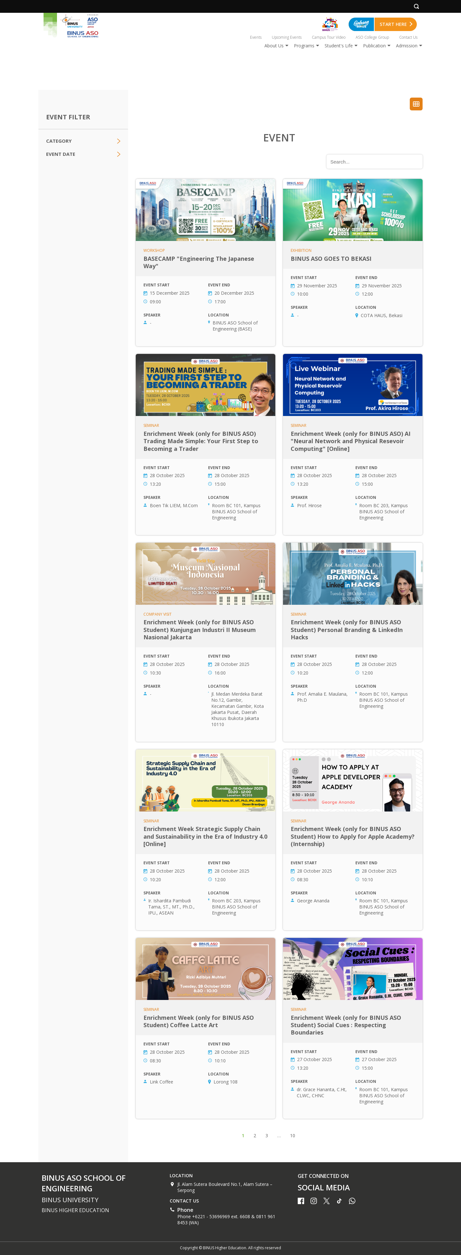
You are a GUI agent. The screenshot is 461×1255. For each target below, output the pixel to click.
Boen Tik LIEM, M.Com (174, 505)
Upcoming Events (287, 37)
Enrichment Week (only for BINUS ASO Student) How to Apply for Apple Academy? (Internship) (353, 839)
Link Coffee (161, 1082)
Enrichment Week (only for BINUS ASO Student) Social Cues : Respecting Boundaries (353, 1028)
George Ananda (313, 901)
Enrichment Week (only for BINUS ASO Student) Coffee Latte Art (205, 1028)
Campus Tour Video (328, 37)
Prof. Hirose (309, 505)
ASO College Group (372, 37)
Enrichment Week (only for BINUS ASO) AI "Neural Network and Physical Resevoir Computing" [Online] (353, 444)
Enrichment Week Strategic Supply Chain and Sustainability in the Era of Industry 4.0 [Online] (205, 839)
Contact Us (408, 37)
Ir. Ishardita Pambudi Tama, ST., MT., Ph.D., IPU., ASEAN (171, 907)
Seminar (151, 425)
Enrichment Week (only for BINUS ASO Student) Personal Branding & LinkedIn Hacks (353, 642)
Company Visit (157, 614)
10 (292, 1135)
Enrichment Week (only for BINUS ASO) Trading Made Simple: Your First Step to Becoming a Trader (205, 444)
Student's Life (339, 46)
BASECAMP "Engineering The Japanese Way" (205, 262)
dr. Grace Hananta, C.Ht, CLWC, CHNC (322, 1092)
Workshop (154, 250)
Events (256, 37)
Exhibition (301, 250)
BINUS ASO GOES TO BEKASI (353, 262)
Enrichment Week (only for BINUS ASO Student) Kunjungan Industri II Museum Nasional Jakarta (205, 642)
